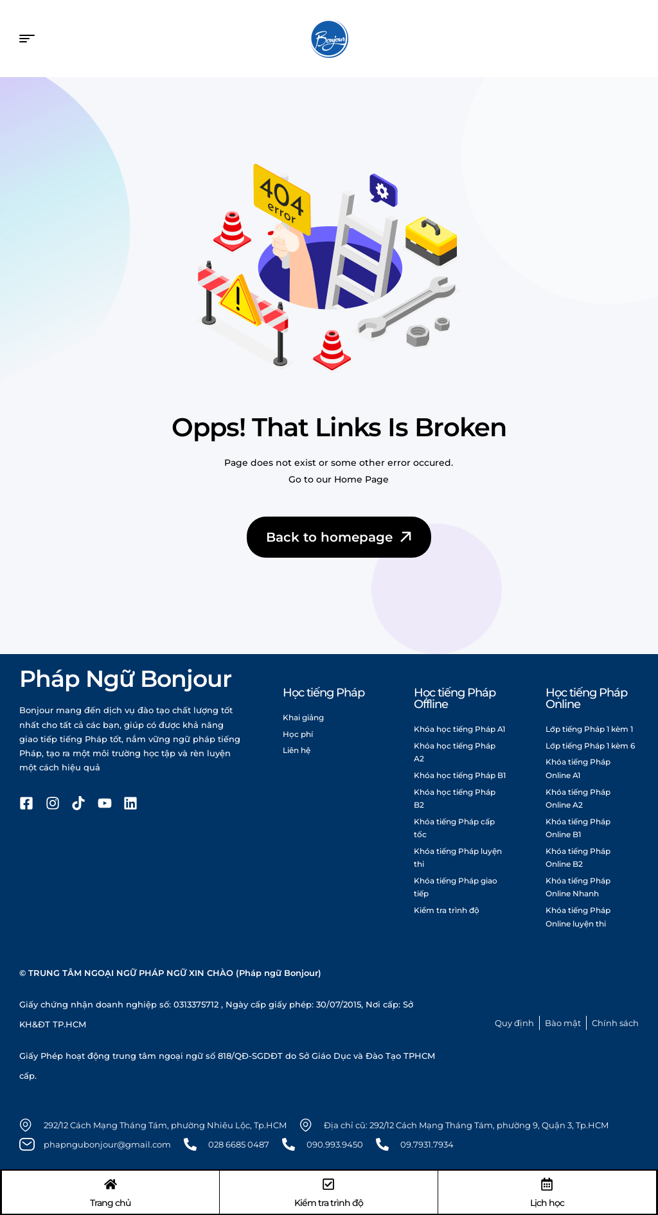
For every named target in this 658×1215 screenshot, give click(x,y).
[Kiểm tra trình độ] (328, 1183)
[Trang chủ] (111, 1183)
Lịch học (546, 1202)
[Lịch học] (546, 1183)
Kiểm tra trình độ (328, 1202)
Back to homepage (340, 537)
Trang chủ (111, 1202)
